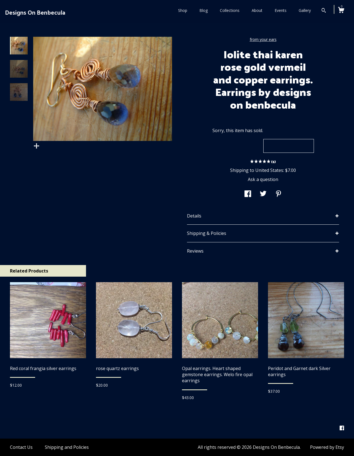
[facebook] (342, 428)
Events (281, 10)
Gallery (305, 10)
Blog (203, 10)
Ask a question (263, 179)
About (257, 10)
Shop (182, 10)
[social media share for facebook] (247, 194)
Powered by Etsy (327, 447)
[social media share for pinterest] (278, 194)
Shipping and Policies (67, 447)
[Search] (324, 11)
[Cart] (341, 10)
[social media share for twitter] (263, 194)
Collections (230, 10)
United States (269, 170)
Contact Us (21, 447)
